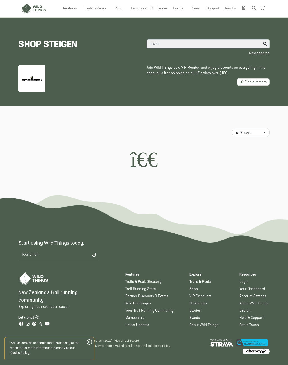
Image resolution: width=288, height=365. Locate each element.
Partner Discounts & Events (146, 296)
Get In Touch (249, 325)
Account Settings (252, 296)
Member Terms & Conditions (112, 345)
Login (243, 282)
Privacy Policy (142, 345)
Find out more (253, 82)
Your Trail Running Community (149, 311)
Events (194, 318)
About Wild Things (203, 325)
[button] (70, 8)
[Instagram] (27, 324)
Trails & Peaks (200, 282)
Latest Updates (137, 325)
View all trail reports (127, 340)
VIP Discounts (200, 296)
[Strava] (40, 324)
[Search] (208, 43)
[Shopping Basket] (262, 8)
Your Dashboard (252, 289)
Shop (193, 289)
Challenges (198, 303)
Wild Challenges (138, 303)
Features (132, 274)
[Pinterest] (34, 324)
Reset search (259, 53)
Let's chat (28, 317)
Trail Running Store (140, 289)
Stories (195, 311)
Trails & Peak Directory (143, 282)
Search (245, 311)
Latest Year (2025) (100, 340)
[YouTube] (47, 324)
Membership (135, 318)
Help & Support (251, 318)
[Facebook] (21, 324)
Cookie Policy (161, 345)
